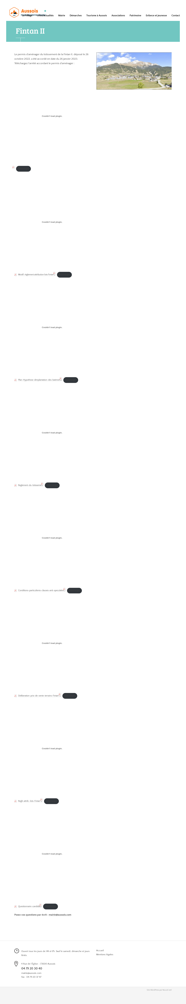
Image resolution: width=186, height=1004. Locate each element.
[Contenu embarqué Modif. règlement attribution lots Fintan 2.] (52, 222)
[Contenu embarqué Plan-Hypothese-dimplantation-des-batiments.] (52, 327)
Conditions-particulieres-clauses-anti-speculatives (41, 590)
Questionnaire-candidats (29, 906)
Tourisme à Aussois (96, 15)
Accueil (100, 950)
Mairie (61, 15)
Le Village (27, 15)
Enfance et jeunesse (156, 15)
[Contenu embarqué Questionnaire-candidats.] (52, 853)
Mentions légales (104, 954)
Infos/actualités (45, 15)
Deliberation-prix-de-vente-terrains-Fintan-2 (39, 696)
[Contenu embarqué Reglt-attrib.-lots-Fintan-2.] (52, 748)
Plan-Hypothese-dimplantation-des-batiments (40, 380)
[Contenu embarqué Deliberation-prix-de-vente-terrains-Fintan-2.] (52, 643)
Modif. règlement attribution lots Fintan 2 (36, 274)
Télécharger (23, 168)
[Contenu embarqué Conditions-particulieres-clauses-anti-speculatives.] (52, 537)
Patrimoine (135, 15)
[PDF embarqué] (52, 116)
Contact (175, 15)
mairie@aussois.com (60, 914)
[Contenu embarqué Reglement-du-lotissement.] (52, 432)
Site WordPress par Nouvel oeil (159, 990)
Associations (118, 15)
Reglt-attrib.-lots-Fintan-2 (30, 801)
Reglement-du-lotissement (30, 485)
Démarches (76, 15)
